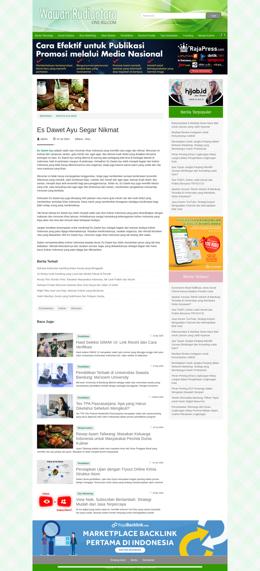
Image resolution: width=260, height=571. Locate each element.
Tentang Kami (118, 560)
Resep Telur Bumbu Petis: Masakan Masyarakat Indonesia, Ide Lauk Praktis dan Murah (86, 279)
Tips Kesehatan (169, 35)
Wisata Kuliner (206, 35)
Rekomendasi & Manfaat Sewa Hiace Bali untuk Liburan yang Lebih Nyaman (195, 125)
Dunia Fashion (66, 35)
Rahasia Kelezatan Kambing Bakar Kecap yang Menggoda (70, 268)
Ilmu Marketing (87, 35)
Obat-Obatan (108, 35)
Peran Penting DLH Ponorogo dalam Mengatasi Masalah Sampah (192, 390)
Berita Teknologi (44, 35)
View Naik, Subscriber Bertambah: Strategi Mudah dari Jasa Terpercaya (113, 501)
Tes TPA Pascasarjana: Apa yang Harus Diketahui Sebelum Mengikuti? (111, 406)
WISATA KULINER (66, 115)
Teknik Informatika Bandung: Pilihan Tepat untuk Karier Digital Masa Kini (195, 399)
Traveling (188, 35)
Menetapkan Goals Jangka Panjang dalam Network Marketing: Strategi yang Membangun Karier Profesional (195, 145)
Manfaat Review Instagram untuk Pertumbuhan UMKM (190, 134)
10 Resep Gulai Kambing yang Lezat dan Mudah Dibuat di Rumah (74, 273)
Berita (134, 560)
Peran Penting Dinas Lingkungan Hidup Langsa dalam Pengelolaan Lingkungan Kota (194, 158)
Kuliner (62, 308)
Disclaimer (148, 560)
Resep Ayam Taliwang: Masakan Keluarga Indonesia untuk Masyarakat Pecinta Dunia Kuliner (113, 439)
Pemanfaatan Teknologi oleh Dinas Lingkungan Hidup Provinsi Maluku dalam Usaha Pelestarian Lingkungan (195, 410)
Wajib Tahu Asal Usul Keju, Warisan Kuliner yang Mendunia (70, 290)
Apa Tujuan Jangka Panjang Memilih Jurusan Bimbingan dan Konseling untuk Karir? (194, 171)
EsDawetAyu (46, 308)
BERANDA (46, 115)
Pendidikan (127, 35)
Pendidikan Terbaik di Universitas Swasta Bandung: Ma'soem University (112, 375)
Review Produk (146, 35)
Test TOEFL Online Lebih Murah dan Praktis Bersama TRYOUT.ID (192, 181)
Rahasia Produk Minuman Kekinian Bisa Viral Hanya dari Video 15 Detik (77, 285)
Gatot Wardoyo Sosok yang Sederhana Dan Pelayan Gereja (70, 296)
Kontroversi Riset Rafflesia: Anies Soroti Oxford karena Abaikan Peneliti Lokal (194, 289)
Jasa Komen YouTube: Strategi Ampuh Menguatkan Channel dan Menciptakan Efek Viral (194, 205)
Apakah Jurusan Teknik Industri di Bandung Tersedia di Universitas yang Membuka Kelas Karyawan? (196, 193)
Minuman (76, 308)
